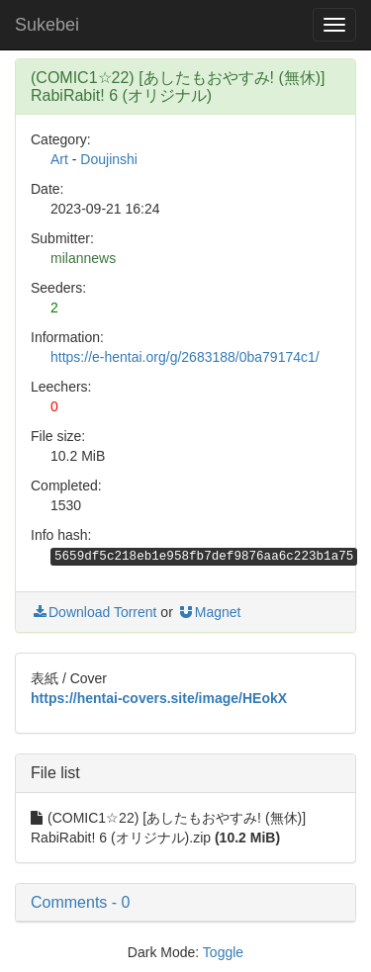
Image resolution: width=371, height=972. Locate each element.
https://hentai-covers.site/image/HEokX (159, 698)
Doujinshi (109, 159)
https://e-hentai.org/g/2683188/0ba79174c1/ (185, 357)
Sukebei (47, 25)
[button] (185, 903)
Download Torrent (93, 612)
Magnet (209, 612)
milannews (83, 258)
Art (59, 159)
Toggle (223, 952)
